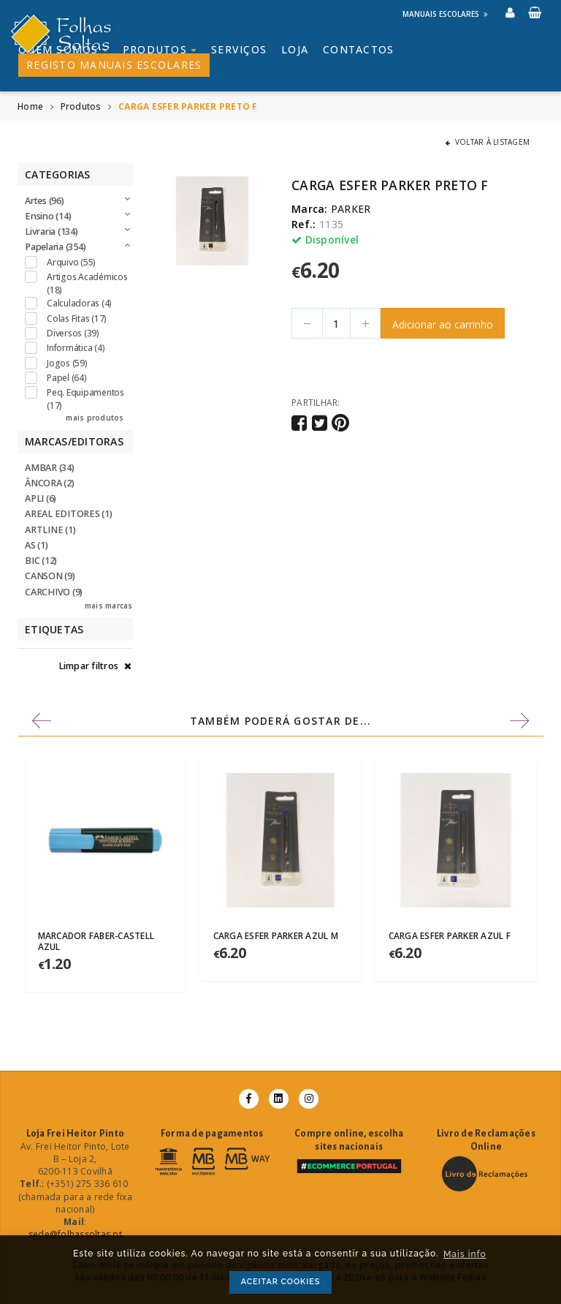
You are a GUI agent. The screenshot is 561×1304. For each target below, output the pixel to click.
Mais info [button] (464, 1254)
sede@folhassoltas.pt (75, 1234)
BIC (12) (41, 560)
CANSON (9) (50, 576)
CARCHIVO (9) (54, 592)
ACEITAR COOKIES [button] (281, 1281)
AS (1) (36, 545)
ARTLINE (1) (50, 530)
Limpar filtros (95, 666)
